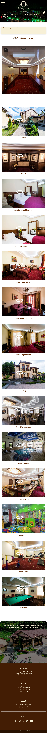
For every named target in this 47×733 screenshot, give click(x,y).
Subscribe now (40, 637)
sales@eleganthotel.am (23, 707)
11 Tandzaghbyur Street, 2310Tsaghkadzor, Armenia (23, 673)
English (4, 17)
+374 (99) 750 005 (23, 689)
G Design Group (40, 731)
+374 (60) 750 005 (8, 14)
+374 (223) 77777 (23, 691)
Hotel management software (12, 28)
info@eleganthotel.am (30, 14)
